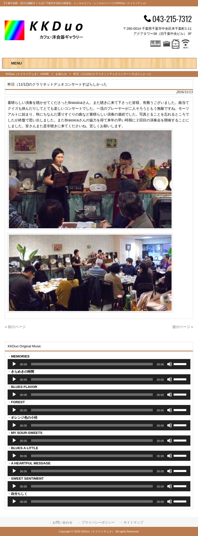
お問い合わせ (62, 522)
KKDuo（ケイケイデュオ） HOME (27, 73)
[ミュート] (169, 364)
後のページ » (182, 327)
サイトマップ (133, 522)
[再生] (14, 364)
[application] (99, 364)
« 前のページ (15, 327)
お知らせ (61, 73)
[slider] (92, 364)
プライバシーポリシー (98, 522)
